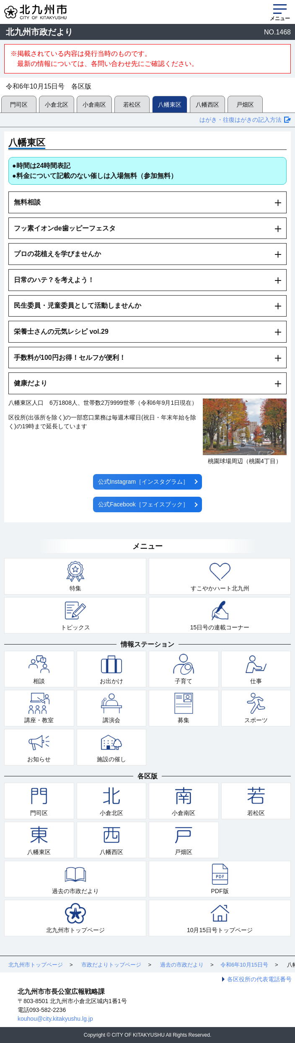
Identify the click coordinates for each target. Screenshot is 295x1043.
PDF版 (220, 891)
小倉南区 (94, 104)
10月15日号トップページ (220, 930)
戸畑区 (245, 104)
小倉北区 (56, 104)
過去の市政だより (75, 891)
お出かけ (111, 681)
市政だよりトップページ (111, 965)
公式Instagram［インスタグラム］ (143, 481)
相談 (39, 681)
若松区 (132, 104)
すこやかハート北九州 (220, 588)
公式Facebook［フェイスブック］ (143, 504)
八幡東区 (169, 104)
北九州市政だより (39, 32)
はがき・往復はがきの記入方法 (240, 119)
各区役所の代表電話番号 (259, 979)
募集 (183, 720)
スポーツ (256, 720)
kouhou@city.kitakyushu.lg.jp (55, 1018)
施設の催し (111, 759)
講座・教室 (39, 720)
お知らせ (39, 759)
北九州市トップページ (75, 930)
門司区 (19, 104)
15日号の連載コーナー (220, 627)
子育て (183, 681)
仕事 (256, 681)
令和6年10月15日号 (244, 965)
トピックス (75, 627)
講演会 (111, 720)
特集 (75, 588)
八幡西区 (207, 104)
